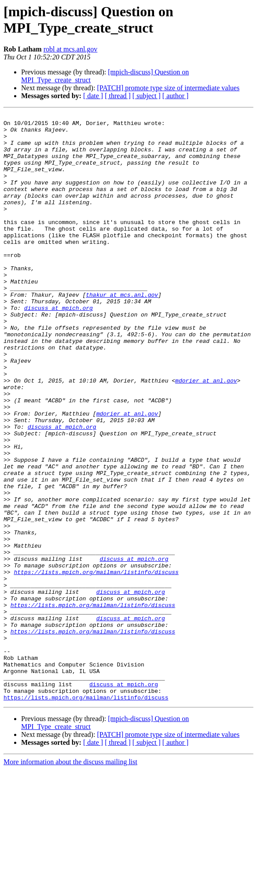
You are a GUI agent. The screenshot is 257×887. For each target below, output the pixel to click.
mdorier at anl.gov (206, 434)
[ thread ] (118, 95)
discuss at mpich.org (58, 347)
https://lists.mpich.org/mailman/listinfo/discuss (96, 664)
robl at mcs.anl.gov (71, 49)
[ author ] (175, 95)
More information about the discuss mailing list (70, 879)
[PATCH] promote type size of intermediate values (168, 88)
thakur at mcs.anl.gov (122, 331)
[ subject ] (146, 95)
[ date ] (93, 95)
